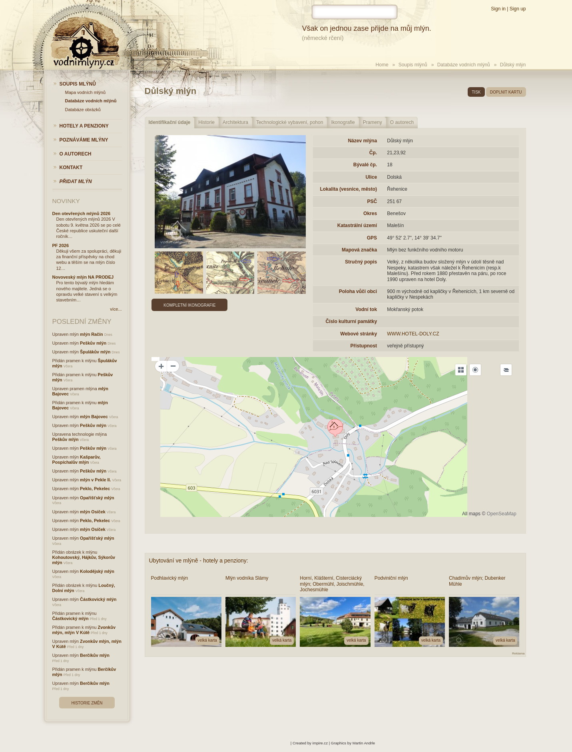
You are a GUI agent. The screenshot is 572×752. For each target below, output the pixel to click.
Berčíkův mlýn (95, 655)
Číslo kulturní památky (351, 321)
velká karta (207, 640)
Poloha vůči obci (358, 291)
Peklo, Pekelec (95, 488)
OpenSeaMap (501, 514)
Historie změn (86, 703)
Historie (206, 122)
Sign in (498, 9)
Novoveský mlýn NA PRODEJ (83, 277)
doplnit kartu (506, 92)
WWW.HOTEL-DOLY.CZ (413, 334)
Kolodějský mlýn (97, 571)
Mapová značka (359, 250)
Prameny (372, 122)
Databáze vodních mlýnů (463, 65)
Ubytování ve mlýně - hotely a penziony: (198, 560)
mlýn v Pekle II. (95, 479)
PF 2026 (60, 245)
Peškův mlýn (93, 343)
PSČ (372, 201)
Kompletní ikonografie (189, 305)
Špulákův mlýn (95, 351)
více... (116, 309)
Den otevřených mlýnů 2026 (81, 213)
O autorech (402, 122)
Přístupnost (363, 346)
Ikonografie (343, 122)
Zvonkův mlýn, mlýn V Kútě (84, 630)
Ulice (371, 177)
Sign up (518, 9)
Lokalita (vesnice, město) (348, 189)
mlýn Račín (91, 334)
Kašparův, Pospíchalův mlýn (76, 460)
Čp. (373, 153)
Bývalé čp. (365, 165)
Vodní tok (366, 309)
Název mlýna (362, 141)
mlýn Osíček (93, 511)
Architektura (235, 122)
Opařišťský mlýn (97, 497)
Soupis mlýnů (413, 65)
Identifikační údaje (170, 122)
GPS (372, 238)
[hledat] (354, 12)
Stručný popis (361, 262)
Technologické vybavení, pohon (289, 122)
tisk (476, 92)
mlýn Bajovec (94, 416)
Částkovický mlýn (98, 599)
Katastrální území (357, 225)
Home (382, 65)
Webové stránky (358, 334)
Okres (370, 213)
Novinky (66, 200)
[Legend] (506, 369)
